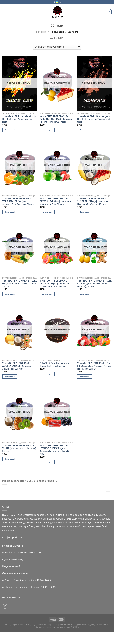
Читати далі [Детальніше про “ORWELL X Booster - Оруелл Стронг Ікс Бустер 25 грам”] (47, 374)
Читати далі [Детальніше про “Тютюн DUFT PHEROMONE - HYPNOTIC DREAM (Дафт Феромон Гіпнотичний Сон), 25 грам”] (47, 462)
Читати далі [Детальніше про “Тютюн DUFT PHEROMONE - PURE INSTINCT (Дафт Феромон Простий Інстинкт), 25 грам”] (47, 130)
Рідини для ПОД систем (98, 625)
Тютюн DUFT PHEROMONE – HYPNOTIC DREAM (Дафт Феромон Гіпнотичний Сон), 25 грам (54, 449)
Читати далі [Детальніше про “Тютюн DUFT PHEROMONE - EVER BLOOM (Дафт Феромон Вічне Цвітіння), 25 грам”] (85, 294)
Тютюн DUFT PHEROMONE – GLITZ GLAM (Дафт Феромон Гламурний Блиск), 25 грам (54, 284)
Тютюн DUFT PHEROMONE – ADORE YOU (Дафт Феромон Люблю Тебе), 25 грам (16, 366)
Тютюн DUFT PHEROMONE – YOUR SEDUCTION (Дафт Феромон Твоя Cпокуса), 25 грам (18, 201)
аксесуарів (78, 514)
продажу (41, 514)
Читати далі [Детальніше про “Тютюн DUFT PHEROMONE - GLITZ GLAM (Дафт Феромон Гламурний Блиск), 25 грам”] (47, 294)
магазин (30, 514)
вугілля (60, 514)
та (71, 514)
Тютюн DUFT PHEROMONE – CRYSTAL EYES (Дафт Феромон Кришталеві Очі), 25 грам (55, 201)
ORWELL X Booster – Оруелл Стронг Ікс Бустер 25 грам (54, 364)
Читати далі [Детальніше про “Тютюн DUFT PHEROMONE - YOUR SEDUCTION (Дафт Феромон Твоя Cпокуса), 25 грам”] (10, 212)
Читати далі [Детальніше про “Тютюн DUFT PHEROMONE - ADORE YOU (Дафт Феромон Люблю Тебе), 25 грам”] (10, 377)
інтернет (21, 514)
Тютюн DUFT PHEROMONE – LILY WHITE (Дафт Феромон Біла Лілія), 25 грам (19, 448)
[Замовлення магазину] (57, 47)
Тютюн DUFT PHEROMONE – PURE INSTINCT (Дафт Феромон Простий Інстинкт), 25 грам (56, 119)
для (87, 514)
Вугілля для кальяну (42, 625)
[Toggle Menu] (108, 494)
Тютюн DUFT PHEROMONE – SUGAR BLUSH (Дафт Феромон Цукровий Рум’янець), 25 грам (92, 201)
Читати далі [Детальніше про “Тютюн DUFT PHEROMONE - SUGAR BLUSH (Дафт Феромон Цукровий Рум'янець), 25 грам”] (85, 212)
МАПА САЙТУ (73, 627)
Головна (41, 31)
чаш (67, 514)
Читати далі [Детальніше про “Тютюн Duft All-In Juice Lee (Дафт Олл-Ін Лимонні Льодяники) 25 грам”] (10, 130)
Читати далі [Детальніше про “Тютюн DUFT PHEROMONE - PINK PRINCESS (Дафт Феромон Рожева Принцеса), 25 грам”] (85, 377)
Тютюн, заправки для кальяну (17, 625)
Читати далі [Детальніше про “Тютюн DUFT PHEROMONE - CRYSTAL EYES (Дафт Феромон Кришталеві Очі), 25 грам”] (47, 212)
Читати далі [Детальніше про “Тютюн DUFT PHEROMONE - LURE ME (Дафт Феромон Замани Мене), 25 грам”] (10, 294)
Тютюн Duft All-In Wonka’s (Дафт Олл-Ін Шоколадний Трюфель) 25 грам (94, 119)
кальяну (93, 514)
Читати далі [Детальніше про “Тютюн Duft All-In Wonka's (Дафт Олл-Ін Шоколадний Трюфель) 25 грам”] (85, 130)
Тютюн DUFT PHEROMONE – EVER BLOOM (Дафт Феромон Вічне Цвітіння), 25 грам (94, 284)
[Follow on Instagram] (5, 606)
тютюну (51, 514)
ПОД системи (80, 625)
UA (57, 2)
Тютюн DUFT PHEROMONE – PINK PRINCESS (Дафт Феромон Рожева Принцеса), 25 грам (94, 366)
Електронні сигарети (62, 625)
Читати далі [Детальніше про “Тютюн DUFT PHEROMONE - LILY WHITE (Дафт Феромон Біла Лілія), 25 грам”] (10, 459)
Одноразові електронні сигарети (50, 627)
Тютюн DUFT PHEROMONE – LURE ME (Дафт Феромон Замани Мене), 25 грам (19, 284)
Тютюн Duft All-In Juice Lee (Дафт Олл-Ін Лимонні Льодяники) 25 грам (19, 119)
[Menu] (4, 12)
